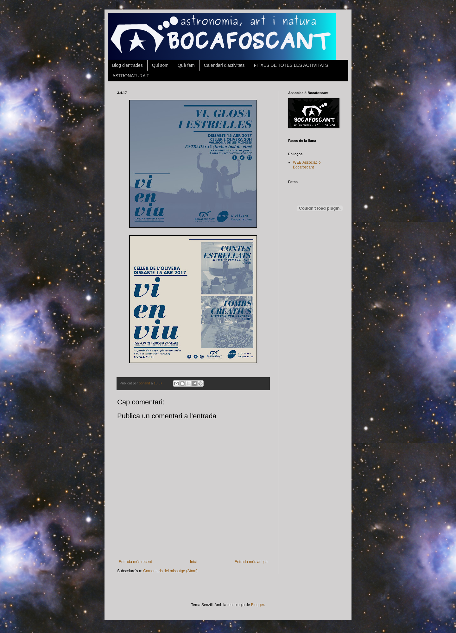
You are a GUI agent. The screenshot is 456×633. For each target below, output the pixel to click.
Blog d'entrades (127, 65)
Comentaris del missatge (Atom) (170, 571)
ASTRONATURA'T (130, 75)
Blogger (257, 605)
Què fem (186, 65)
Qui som (160, 65)
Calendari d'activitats (224, 65)
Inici (193, 562)
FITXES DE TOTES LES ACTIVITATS (291, 65)
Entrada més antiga (251, 562)
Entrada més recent (135, 562)
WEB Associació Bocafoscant (306, 164)
